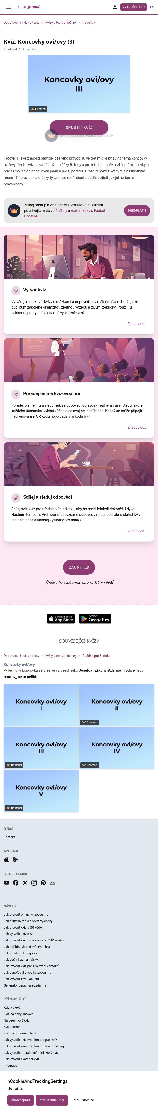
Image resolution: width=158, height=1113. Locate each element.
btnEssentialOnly (52, 1105)
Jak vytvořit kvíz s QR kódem (24, 927)
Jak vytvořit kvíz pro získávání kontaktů (31, 966)
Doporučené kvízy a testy (21, 22)
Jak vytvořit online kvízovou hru (26, 914)
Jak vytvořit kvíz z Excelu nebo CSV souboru (35, 940)
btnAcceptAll (20, 1105)
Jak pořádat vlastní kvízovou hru (27, 947)
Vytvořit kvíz (133, 7)
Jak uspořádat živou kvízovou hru (27, 972)
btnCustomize (84, 1105)
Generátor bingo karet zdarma (25, 985)
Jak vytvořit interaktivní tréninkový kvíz (31, 1053)
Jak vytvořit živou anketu (21, 979)
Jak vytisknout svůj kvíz (20, 953)
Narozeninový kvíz (16, 1020)
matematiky (80, 210)
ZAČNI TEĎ (79, 567)
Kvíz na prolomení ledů (20, 1033)
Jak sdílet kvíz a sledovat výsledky (28, 921)
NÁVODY (10, 906)
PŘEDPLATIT (137, 211)
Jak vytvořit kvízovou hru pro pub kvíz (30, 1040)
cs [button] (152, 7)
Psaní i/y (88, 22)
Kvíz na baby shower (18, 1014)
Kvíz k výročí (12, 1007)
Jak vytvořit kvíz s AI (18, 934)
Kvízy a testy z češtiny (61, 22)
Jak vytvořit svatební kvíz (21, 1059)
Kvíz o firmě (12, 1027)
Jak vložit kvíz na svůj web (22, 959)
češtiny (61, 210)
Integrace (10, 1065)
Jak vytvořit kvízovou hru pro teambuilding (34, 1046)
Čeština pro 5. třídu (96, 656)
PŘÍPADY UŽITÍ (15, 999)
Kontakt (9, 837)
